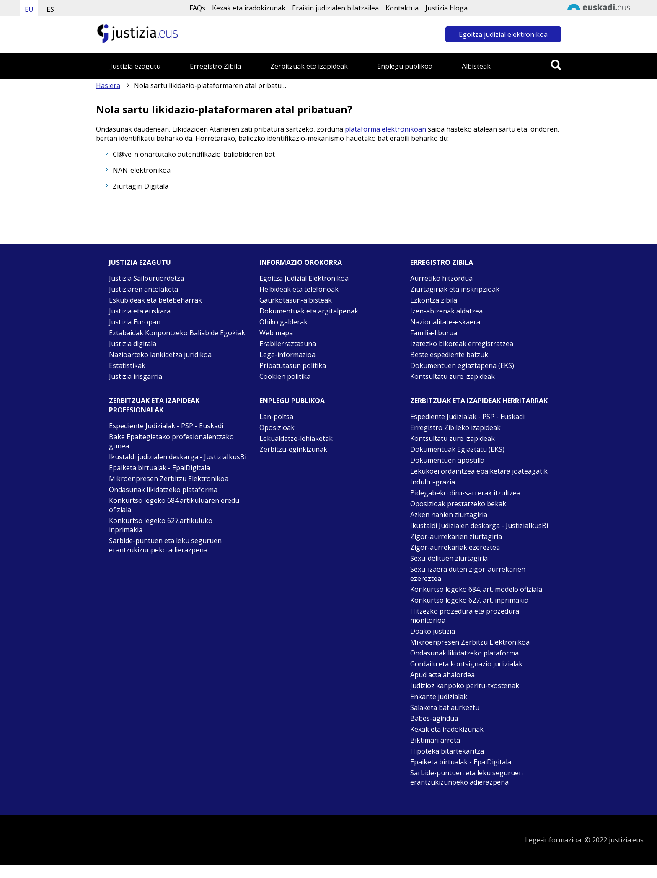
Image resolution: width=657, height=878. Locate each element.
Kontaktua (402, 8)
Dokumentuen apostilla (447, 460)
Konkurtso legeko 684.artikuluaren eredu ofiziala (174, 505)
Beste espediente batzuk (449, 354)
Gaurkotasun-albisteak (295, 300)
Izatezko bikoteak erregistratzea (461, 343)
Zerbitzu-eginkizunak (293, 449)
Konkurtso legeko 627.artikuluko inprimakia (160, 525)
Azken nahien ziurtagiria (448, 514)
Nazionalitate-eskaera (445, 321)
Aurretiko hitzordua (441, 278)
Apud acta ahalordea (442, 674)
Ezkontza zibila (433, 300)
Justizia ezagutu (135, 66)
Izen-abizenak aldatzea (446, 311)
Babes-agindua (434, 718)
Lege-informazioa (287, 354)
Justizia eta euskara (140, 311)
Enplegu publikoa (404, 66)
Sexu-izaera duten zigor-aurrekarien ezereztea (467, 574)
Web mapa (276, 332)
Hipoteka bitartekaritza (447, 751)
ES (50, 9)
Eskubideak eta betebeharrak (155, 300)
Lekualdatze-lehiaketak (296, 438)
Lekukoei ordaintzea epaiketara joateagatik (479, 471)
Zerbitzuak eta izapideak (309, 66)
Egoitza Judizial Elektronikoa (304, 278)
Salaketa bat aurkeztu (444, 707)
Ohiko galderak (283, 321)
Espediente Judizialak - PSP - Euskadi (166, 425)
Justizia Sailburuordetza (146, 278)
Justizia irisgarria (135, 376)
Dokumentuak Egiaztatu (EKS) (457, 449)
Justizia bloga (446, 8)
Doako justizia (432, 631)
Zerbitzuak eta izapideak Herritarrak (479, 400)
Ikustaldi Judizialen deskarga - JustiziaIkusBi (479, 525)
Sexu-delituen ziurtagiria (449, 558)
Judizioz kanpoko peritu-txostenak (464, 685)
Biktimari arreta (435, 740)
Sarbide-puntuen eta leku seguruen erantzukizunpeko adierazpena (165, 545)
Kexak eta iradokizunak (248, 8)
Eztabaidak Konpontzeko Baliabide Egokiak (177, 332)
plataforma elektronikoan (385, 129)
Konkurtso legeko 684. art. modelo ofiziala (476, 589)
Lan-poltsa (276, 416)
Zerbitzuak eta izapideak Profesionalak (154, 405)
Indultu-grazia (432, 482)
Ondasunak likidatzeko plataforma (163, 489)
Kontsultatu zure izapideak (452, 376)
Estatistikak (127, 365)
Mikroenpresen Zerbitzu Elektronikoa (168, 478)
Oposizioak (277, 427)
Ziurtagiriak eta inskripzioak (454, 289)
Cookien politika (284, 376)
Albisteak (476, 66)
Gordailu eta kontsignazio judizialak (466, 663)
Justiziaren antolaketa (143, 289)
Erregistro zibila (441, 262)
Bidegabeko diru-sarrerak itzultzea (465, 492)
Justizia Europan (134, 321)
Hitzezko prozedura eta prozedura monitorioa (464, 615)
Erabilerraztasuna (287, 343)
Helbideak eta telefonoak (299, 289)
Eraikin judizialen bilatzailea (335, 8)
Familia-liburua (433, 332)
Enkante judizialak (438, 696)
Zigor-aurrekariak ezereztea (455, 547)
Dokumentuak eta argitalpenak (308, 311)
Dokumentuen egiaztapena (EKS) (462, 365)
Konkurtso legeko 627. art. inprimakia (469, 600)
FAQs (197, 8)
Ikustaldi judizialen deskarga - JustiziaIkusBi (177, 456)
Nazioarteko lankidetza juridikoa (160, 354)
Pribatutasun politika (292, 365)
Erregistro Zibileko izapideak (455, 427)
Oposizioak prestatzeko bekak (458, 503)
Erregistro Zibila (215, 66)
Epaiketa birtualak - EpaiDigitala (159, 467)
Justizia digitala (132, 343)
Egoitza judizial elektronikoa (503, 34)
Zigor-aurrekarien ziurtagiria (456, 536)
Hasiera (108, 85)
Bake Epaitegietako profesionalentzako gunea (171, 441)
